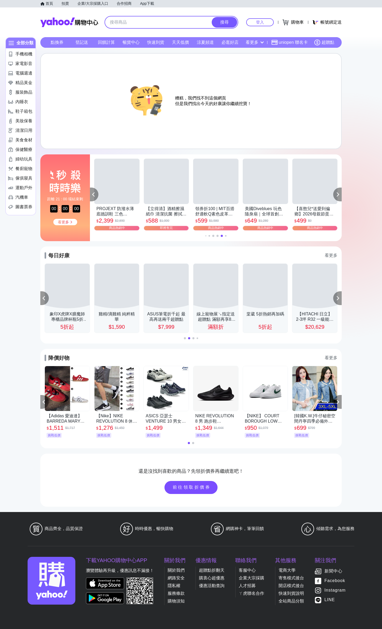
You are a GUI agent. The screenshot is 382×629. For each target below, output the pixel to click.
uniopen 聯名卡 (289, 42)
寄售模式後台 (291, 578)
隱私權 (174, 585)
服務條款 (176, 593)
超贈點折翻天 (211, 570)
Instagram (335, 590)
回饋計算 (106, 42)
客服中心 (247, 570)
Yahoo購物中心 (69, 22)
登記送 (81, 42)
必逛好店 (230, 42)
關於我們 (176, 570)
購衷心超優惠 (211, 578)
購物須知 (176, 601)
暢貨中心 (131, 42)
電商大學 (287, 570)
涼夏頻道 (205, 42)
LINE (329, 599)
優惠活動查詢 (211, 585)
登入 (260, 22)
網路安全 (176, 578)
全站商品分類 (291, 601)
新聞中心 (333, 571)
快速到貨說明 (291, 593)
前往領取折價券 (192, 487)
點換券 (57, 42)
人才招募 (247, 585)
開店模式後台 (291, 585)
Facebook (334, 580)
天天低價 (180, 42)
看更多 (255, 42)
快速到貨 (155, 42)
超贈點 (324, 42)
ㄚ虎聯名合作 (251, 593)
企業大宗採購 (251, 578)
